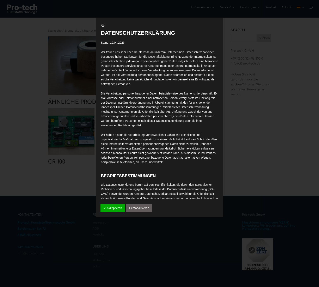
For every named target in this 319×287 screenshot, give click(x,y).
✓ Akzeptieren (113, 208)
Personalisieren (139, 208)
